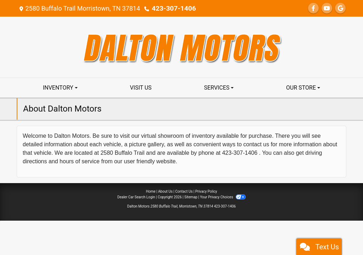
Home (151, 191)
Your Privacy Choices (223, 197)
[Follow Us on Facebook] (313, 8)
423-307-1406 (172, 8)
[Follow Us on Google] (340, 8)
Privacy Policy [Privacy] (206, 191)
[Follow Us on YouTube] (327, 8)
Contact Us (183, 191)
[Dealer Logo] (181, 46)
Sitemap (190, 197)
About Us (165, 191)
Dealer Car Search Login (136, 197)
